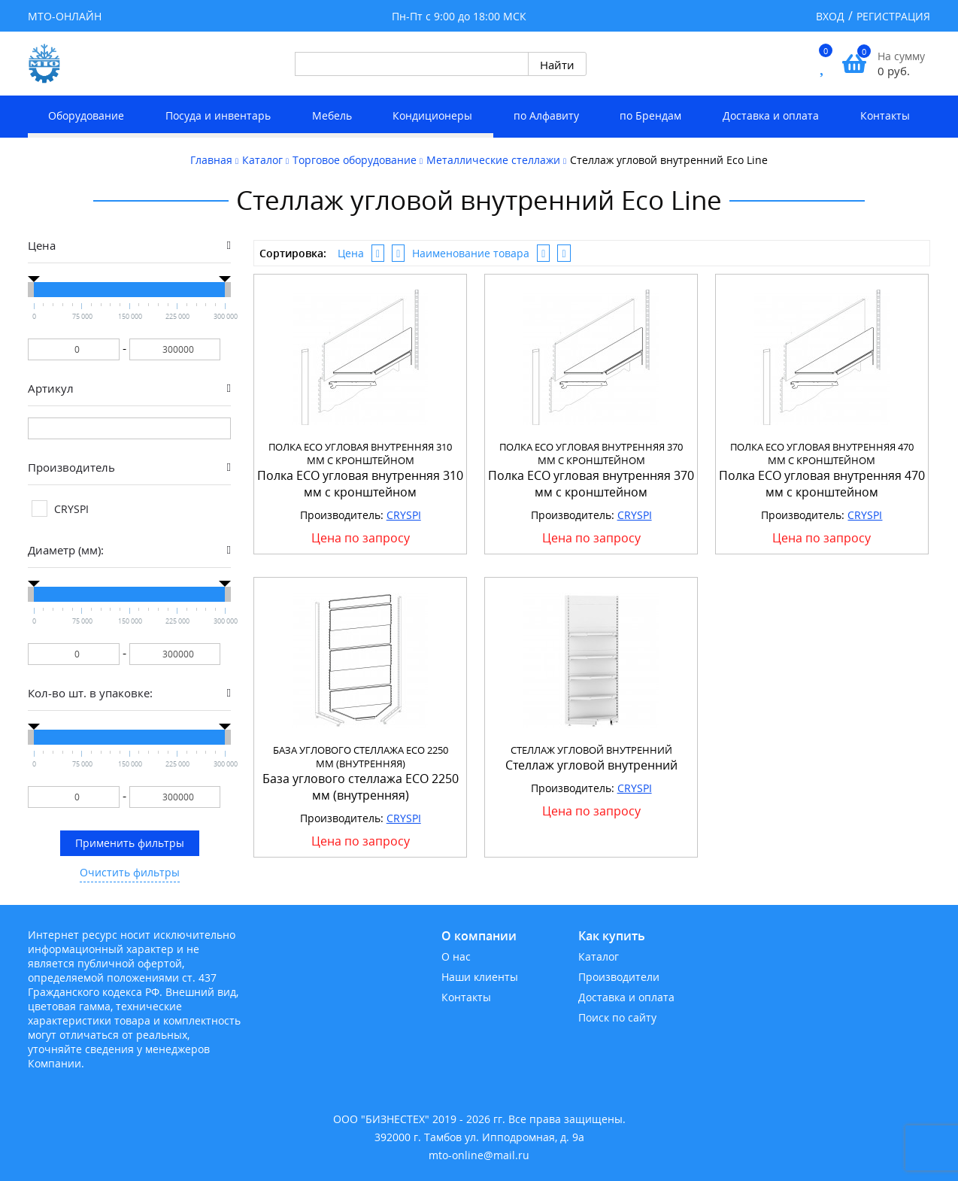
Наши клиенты (479, 977)
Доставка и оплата (771, 115)
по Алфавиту (546, 115)
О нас (456, 956)
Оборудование (86, 115)
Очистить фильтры (130, 872)
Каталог (598, 956)
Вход (830, 16)
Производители (618, 977)
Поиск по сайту (617, 1017)
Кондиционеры (432, 115)
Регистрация (893, 16)
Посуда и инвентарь (218, 115)
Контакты (885, 115)
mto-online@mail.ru (479, 1155)
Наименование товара (470, 253)
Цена (351, 253)
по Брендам (650, 115)
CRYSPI (404, 515)
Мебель (332, 115)
